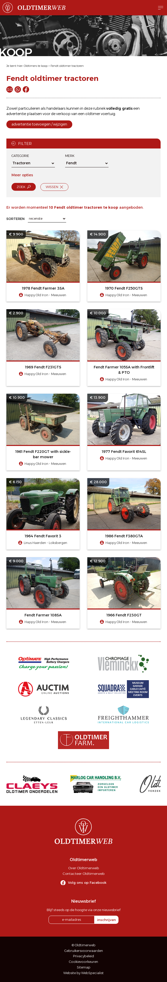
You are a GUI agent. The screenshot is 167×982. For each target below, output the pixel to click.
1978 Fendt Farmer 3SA (43, 288)
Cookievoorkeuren (83, 962)
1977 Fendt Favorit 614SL (124, 451)
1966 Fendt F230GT (124, 615)
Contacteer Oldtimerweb (83, 874)
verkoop (63, 113)
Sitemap (83, 967)
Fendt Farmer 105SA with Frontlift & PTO (124, 370)
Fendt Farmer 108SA (43, 615)
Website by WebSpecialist (83, 973)
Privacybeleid (83, 956)
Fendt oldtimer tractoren (67, 66)
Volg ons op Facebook (87, 882)
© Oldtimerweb (84, 945)
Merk (69, 156)
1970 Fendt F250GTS (124, 288)
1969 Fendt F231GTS (43, 367)
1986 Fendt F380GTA (124, 536)
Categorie (20, 156)
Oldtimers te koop (35, 66)
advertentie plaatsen (24, 113)
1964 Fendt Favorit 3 (43, 536)
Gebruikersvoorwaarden (83, 951)
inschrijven (106, 920)
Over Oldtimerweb (83, 868)
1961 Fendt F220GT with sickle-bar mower (43, 454)
